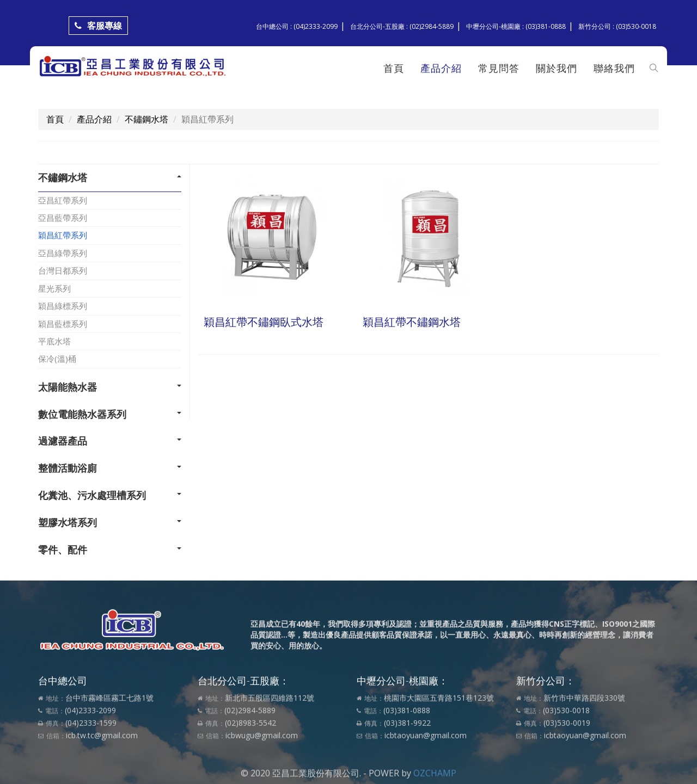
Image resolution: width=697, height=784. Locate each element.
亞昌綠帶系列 (62, 253)
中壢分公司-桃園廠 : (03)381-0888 (516, 26)
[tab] (109, 178)
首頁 (393, 68)
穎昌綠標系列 (62, 305)
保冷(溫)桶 (57, 358)
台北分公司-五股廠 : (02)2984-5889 (402, 26)
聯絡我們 (613, 68)
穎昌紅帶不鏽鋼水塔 (412, 321)
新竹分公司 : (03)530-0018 (617, 26)
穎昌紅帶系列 (62, 235)
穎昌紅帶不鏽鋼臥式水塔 (263, 321)
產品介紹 (440, 68)
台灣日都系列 (62, 270)
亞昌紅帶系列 (62, 200)
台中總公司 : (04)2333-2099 (297, 26)
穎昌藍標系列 (62, 323)
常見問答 (498, 68)
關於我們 (556, 68)
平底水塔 (54, 341)
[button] (109, 178)
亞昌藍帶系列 (62, 217)
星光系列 (54, 288)
